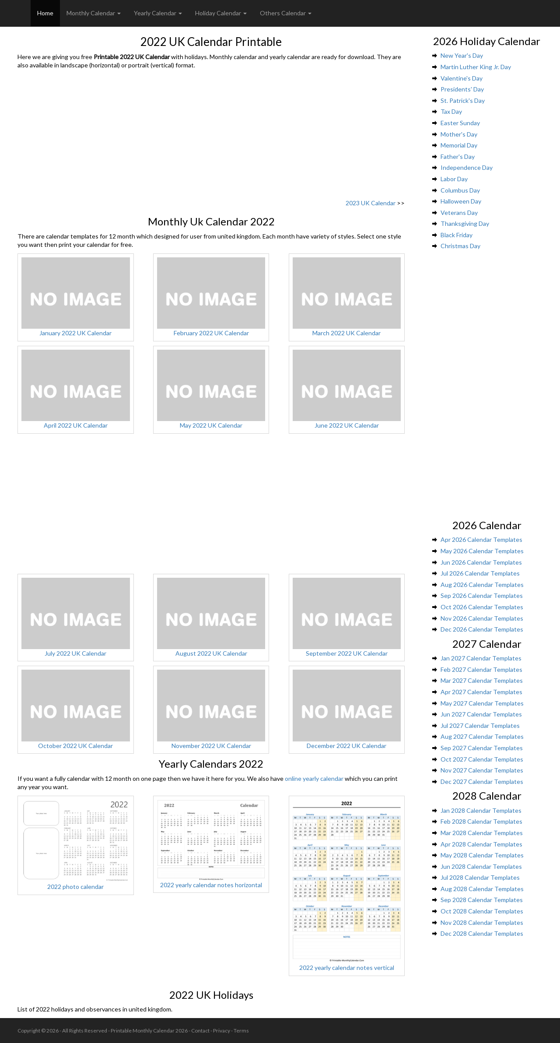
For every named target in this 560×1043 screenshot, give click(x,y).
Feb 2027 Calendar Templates (481, 669)
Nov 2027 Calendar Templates (482, 770)
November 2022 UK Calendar (211, 745)
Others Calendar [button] (286, 13)
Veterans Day (459, 212)
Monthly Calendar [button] (93, 13)
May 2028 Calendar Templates (482, 855)
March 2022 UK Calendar (346, 333)
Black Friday (456, 235)
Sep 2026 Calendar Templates (482, 595)
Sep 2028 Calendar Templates (482, 899)
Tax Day (451, 111)
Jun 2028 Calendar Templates (481, 866)
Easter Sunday (460, 122)
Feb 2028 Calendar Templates (481, 821)
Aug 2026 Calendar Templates (482, 584)
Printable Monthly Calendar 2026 (149, 1030)
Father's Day (458, 156)
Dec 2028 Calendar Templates (482, 933)
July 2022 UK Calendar (75, 653)
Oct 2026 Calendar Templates (482, 607)
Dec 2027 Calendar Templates (482, 781)
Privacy (221, 1030)
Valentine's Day (462, 78)
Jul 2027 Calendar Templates (480, 725)
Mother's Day (459, 134)
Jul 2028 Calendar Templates (480, 877)
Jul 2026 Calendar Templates (480, 573)
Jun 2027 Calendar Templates (481, 714)
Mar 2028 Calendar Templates (482, 832)
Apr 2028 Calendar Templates (481, 844)
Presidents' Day (462, 89)
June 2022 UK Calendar (347, 425)
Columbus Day (460, 190)
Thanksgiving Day (465, 223)
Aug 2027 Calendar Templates (482, 736)
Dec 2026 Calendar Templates (482, 629)
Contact (200, 1030)
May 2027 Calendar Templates (482, 703)
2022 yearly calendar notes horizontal (211, 884)
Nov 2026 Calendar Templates (482, 618)
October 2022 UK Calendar (75, 745)
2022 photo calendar (75, 886)
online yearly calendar (314, 778)
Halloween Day (461, 201)
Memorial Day (459, 145)
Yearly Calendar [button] (158, 13)
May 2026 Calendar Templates (482, 551)
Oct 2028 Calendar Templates (482, 911)
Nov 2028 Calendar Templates (482, 922)
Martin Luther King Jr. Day (476, 66)
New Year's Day (462, 55)
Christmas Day (460, 245)
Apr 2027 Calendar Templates (481, 691)
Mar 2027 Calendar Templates (482, 680)
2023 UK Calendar (371, 203)
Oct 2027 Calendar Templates (482, 759)
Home (45, 13)
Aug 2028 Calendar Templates (482, 888)
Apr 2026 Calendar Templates (481, 539)
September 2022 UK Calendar (347, 653)
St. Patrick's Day (463, 100)
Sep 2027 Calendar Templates (482, 748)
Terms (241, 1030)
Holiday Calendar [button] (221, 13)
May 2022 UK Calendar (211, 425)
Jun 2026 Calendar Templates (481, 562)
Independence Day (467, 167)
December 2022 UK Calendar (346, 745)
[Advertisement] (211, 135)
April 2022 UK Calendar (76, 425)
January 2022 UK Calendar (75, 333)
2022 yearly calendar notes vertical (346, 967)
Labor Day (454, 179)
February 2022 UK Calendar (211, 333)
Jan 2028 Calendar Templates (481, 810)
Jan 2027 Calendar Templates (481, 658)
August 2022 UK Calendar (211, 653)
